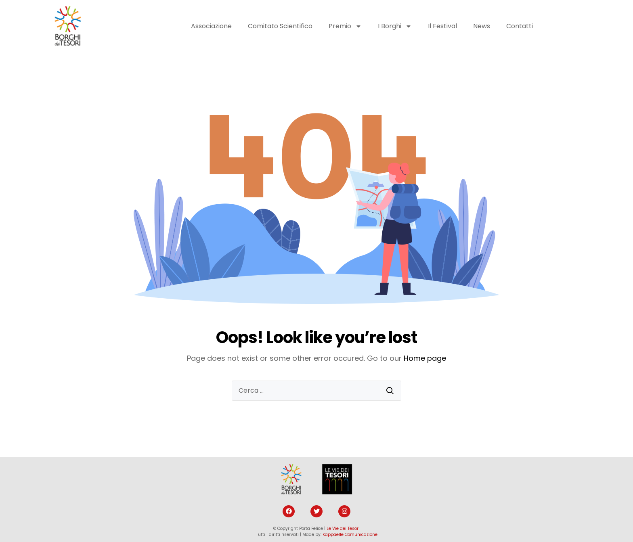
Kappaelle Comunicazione (350, 535)
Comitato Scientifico (280, 26)
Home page (425, 358)
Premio (345, 26)
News (481, 26)
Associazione (211, 26)
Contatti (519, 26)
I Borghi (395, 26)
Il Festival (442, 26)
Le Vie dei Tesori (343, 528)
